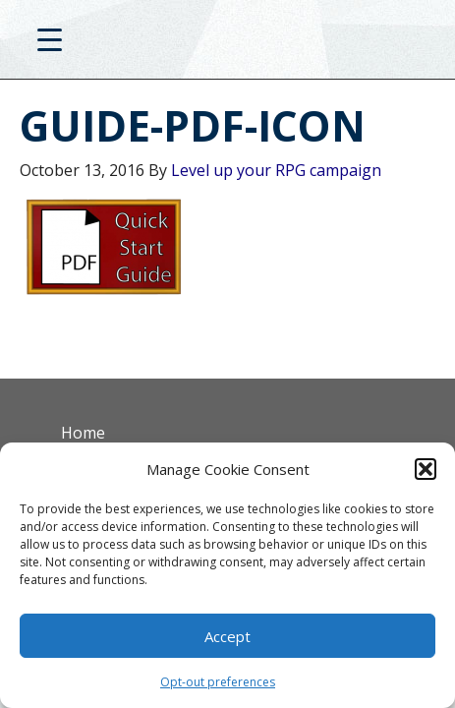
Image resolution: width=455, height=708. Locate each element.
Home (83, 432)
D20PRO (227, 44)
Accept (227, 636)
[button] (425, 469)
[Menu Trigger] (50, 39)
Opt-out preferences (217, 682)
